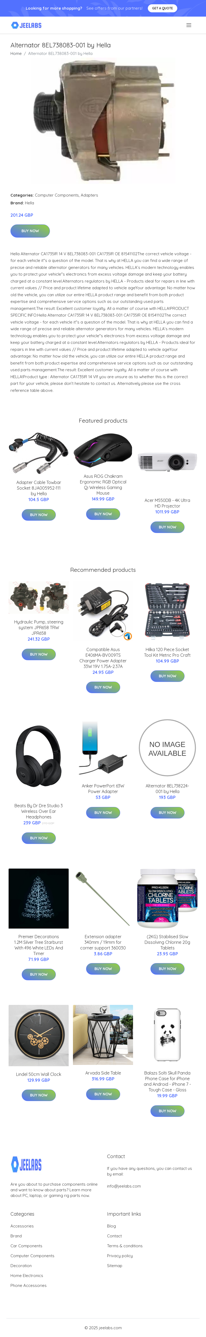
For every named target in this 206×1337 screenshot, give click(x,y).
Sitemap (114, 1265)
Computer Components (57, 195)
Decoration (21, 1265)
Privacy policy (120, 1255)
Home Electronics (26, 1275)
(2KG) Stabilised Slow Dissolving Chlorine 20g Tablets (167, 942)
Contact (114, 1235)
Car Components (26, 1245)
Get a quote (162, 8)
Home (16, 53)
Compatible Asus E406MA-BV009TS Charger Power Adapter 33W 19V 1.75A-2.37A (103, 658)
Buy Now (30, 230)
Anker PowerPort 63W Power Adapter (103, 788)
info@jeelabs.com (124, 1186)
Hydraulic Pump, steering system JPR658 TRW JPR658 (38, 627)
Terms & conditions (125, 1245)
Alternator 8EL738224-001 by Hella (167, 788)
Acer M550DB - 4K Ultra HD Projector (167, 503)
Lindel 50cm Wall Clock (38, 1074)
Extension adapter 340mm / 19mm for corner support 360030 (103, 942)
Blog (111, 1226)
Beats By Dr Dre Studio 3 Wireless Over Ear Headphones (38, 811)
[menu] (189, 25)
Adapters (89, 195)
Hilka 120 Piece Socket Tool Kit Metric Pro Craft (167, 652)
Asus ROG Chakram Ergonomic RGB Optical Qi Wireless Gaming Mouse (103, 485)
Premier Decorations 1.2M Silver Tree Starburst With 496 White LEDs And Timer (38, 945)
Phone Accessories (28, 1285)
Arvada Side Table (103, 1073)
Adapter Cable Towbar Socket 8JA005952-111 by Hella (38, 488)
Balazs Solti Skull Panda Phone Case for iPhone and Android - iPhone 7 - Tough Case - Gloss (167, 1081)
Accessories (22, 1226)
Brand (16, 1235)
